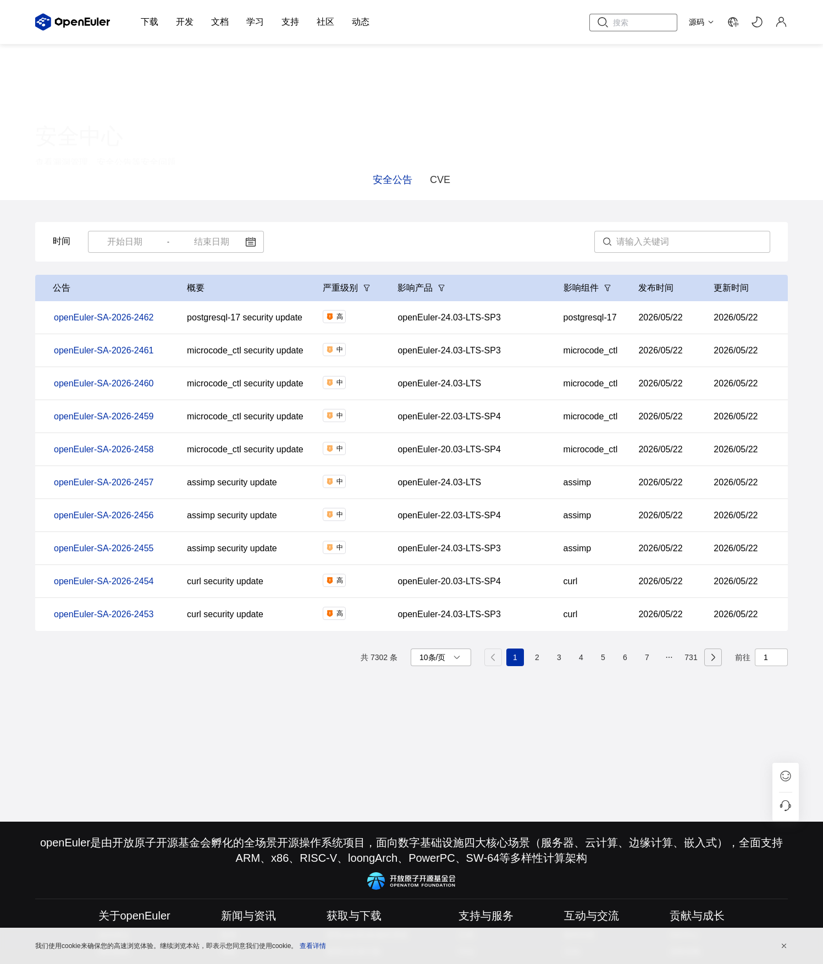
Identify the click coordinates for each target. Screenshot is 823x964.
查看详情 (313, 945)
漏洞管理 (66, 132)
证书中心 (140, 132)
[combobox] (125, 242)
